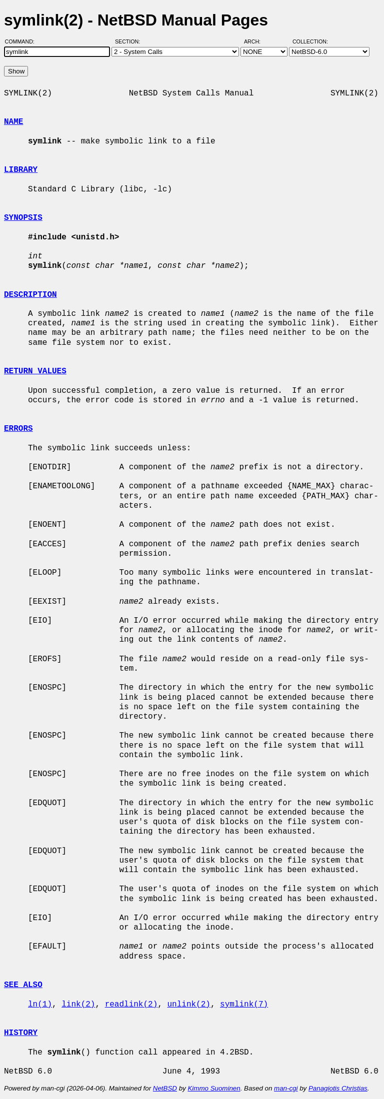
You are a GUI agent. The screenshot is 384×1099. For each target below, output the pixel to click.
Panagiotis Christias (338, 1088)
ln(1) (40, 1004)
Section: (129, 41)
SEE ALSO (23, 985)
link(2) (78, 1004)
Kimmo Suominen (214, 1088)
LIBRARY (21, 169)
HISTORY (21, 1033)
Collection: (310, 41)
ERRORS (18, 428)
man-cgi (286, 1088)
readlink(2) (131, 1004)
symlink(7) (244, 1004)
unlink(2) (188, 1004)
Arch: (257, 41)
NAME (13, 121)
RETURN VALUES (35, 371)
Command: (22, 41)
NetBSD (165, 1088)
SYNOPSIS (23, 217)
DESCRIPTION (30, 294)
